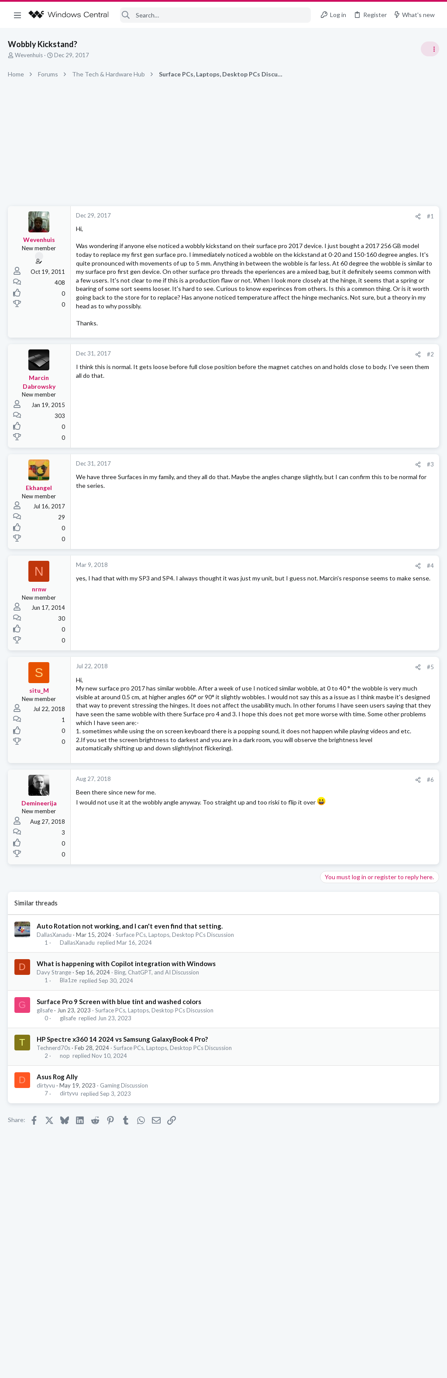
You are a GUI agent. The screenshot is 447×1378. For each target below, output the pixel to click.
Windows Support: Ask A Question (367, 556)
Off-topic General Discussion (359, 515)
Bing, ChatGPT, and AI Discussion (157, 1049)
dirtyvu (47, 1162)
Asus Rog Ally (58, 1154)
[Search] (215, 15)
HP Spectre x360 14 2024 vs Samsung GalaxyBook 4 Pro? (123, 1116)
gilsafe (46, 1087)
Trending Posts (332, 472)
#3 (289, 507)
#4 (289, 608)
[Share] (277, 216)
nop (66, 1132)
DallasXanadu (55, 1011)
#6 (289, 856)
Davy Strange (55, 1049)
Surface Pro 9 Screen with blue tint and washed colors (120, 1078)
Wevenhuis (30, 55)
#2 (289, 397)
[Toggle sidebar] (429, 48)
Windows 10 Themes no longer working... (379, 532)
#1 (289, 216)
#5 (289, 709)
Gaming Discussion (125, 1162)
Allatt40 (427, 631)
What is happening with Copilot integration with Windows (127, 1041)
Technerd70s (54, 1124)
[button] (17, 14)
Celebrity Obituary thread (358, 491)
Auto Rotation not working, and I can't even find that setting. (131, 1003)
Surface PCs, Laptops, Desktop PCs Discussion (176, 1011)
